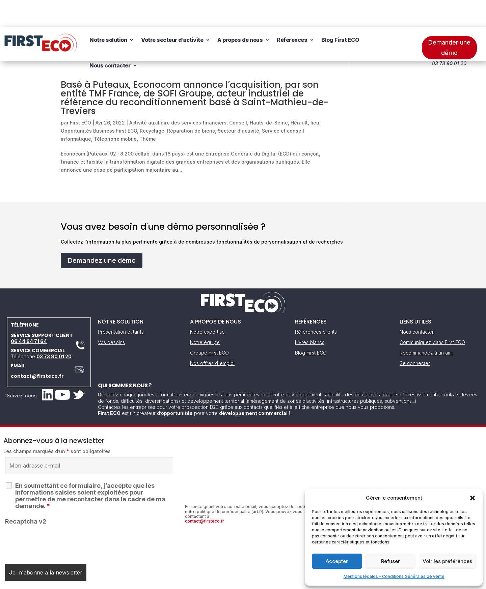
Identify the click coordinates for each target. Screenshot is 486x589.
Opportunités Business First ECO (99, 104)
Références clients (316, 305)
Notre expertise (207, 305)
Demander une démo (449, 20)
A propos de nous (240, 12)
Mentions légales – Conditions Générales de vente (394, 576)
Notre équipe (205, 315)
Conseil (238, 96)
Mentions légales (208, 581)
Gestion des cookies (274, 581)
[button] (472, 498)
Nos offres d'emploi (212, 336)
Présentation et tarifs (121, 305)
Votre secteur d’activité (172, 12)
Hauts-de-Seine (269, 96)
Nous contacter (109, 38)
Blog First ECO (340, 12)
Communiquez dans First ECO (432, 315)
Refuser (390, 561)
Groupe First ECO (209, 326)
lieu (314, 96)
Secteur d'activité (238, 104)
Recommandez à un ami (426, 326)
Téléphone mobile (115, 112)
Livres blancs (309, 315)
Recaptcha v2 (25, 494)
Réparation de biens (191, 104)
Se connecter (415, 336)
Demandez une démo (102, 233)
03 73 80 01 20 (54, 329)
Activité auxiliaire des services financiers (177, 96)
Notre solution (108, 12)
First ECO (80, 96)
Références (292, 12)
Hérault (299, 96)
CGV (239, 581)
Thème (147, 112)
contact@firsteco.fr (37, 349)
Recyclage (152, 104)
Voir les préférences (447, 561)
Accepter (337, 561)
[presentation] (56, 515)
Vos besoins (111, 315)
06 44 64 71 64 (29, 314)
